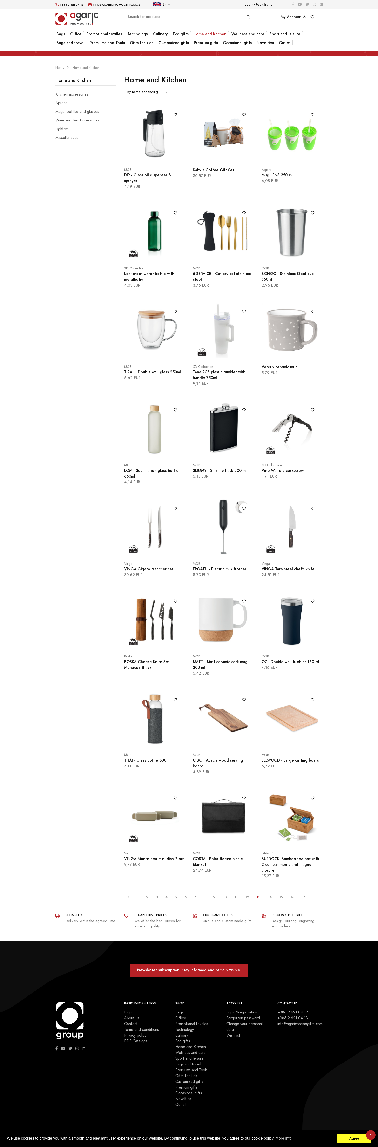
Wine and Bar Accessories (77, 120)
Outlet (284, 42)
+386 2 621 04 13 (292, 1018)
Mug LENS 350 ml (277, 175)
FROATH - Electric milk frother (219, 569)
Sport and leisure (285, 34)
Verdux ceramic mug (280, 367)
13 (258, 896)
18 (315, 896)
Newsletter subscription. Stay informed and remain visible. (189, 970)
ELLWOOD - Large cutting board (290, 760)
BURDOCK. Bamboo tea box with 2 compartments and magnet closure (290, 864)
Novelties (265, 42)
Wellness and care (247, 34)
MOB (128, 169)
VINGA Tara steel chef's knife (288, 569)
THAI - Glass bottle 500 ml (147, 760)
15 (281, 896)
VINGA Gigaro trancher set (148, 569)
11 (236, 896)
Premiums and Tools (107, 42)
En (159, 4)
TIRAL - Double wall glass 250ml (152, 372)
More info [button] (284, 1138)
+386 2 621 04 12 (292, 1012)
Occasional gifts (237, 42)
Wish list (233, 1035)
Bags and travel (70, 42)
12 (247, 896)
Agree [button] (354, 1138)
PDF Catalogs (135, 1041)
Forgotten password (243, 1018)
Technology (137, 34)
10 (225, 896)
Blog (128, 1012)
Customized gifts (173, 42)
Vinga (128, 563)
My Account (294, 16)
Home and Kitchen (210, 34)
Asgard (267, 169)
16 (292, 896)
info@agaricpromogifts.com (300, 1023)
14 (270, 896)
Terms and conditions (141, 1029)
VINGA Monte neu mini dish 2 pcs (154, 858)
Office (75, 34)
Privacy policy (135, 1035)
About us (131, 1018)
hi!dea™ (267, 853)
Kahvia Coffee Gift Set (213, 170)
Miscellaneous (66, 137)
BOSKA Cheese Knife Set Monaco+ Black (146, 664)
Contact (131, 1023)
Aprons (61, 103)
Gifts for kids (141, 42)
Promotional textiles (104, 34)
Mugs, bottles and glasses (77, 111)
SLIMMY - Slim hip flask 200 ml (220, 470)
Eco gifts (181, 34)
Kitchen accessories (71, 94)
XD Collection (134, 268)
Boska (128, 656)
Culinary (160, 34)
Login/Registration (260, 4)
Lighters (62, 129)
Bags (60, 34)
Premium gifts (206, 42)
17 (303, 896)
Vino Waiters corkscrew (283, 470)
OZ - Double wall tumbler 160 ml (290, 661)
